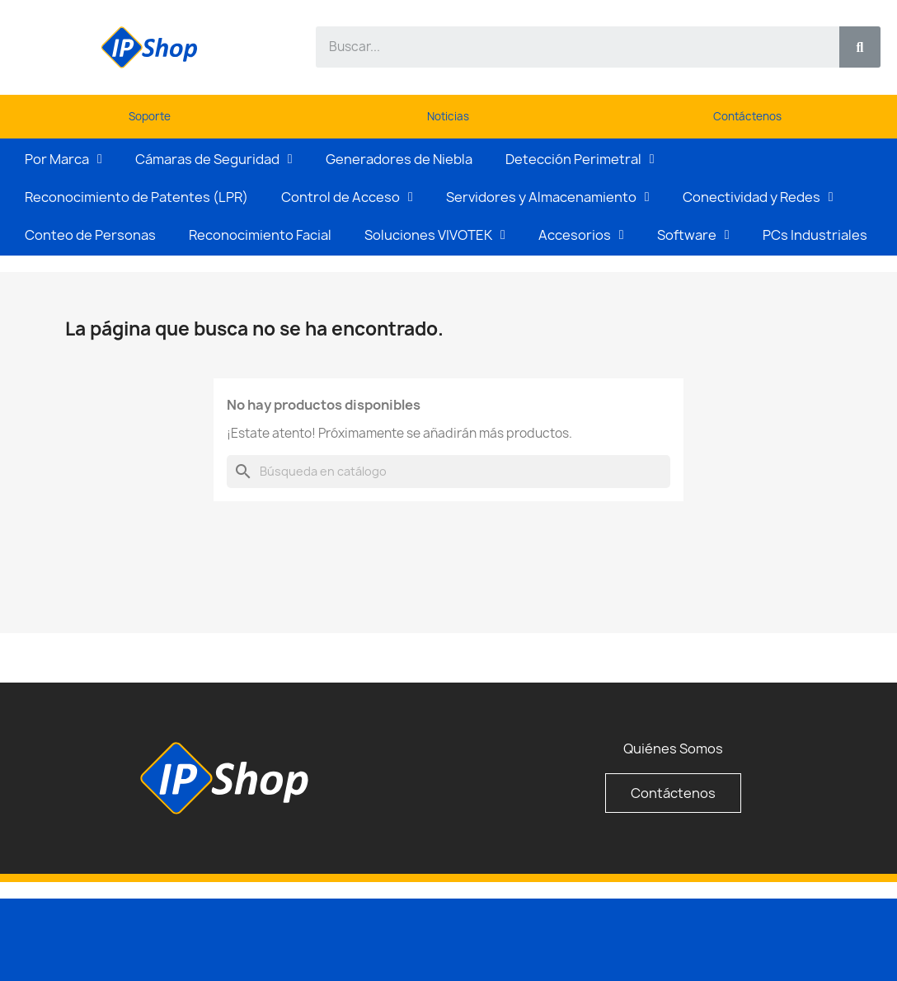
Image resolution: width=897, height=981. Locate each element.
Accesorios (581, 235)
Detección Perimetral (580, 159)
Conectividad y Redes (758, 197)
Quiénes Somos (673, 748)
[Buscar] (448, 471)
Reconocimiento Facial (260, 235)
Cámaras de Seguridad (214, 159)
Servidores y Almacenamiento (548, 197)
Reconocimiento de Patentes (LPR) (136, 197)
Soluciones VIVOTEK (434, 235)
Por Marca (63, 159)
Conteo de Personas (90, 235)
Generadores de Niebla (399, 159)
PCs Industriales (815, 235)
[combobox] (568, 47)
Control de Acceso (347, 197)
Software (693, 235)
